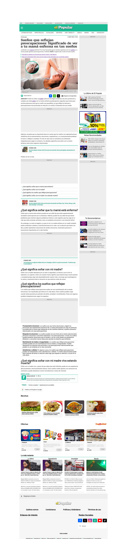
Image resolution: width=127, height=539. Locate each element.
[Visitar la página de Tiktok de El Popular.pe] (105, 520)
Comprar (37, 449)
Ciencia (79, 32)
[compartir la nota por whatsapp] (54, 96)
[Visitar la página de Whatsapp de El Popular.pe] (95, 520)
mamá (32, 50)
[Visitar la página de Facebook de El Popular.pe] (80, 520)
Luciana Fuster (58, 23)
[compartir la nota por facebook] (50, 96)
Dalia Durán (40, 23)
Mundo (86, 32)
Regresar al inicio (28, 496)
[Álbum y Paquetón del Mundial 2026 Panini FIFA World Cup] (92, 133)
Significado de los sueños (47, 385)
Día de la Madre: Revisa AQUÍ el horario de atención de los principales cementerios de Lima (52, 150)
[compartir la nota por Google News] (69, 96)
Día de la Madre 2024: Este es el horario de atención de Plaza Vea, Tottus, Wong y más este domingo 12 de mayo (52, 204)
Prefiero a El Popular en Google (33, 389)
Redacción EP (26, 96)
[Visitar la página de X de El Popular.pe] (85, 520)
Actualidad (50, 32)
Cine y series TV (69, 32)
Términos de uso (94, 510)
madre (41, 99)
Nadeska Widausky (29, 23)
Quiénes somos (32, 510)
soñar (34, 101)
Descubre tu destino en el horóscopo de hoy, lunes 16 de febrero (39, 54)
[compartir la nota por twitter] (58, 96)
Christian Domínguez (70, 23)
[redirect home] (63, 503)
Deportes (59, 32)
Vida (92, 32)
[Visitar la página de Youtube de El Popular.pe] (100, 520)
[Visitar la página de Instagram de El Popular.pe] (90, 520)
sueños (73, 50)
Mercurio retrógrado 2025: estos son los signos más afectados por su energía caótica (45, 57)
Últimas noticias (26, 32)
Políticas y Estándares (71, 510)
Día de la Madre (33, 385)
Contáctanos (51, 510)
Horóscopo (80, 23)
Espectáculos (39, 32)
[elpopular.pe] (63, 29)
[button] (22, 28)
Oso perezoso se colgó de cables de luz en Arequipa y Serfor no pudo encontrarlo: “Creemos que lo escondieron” (49, 263)
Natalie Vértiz (48, 23)
